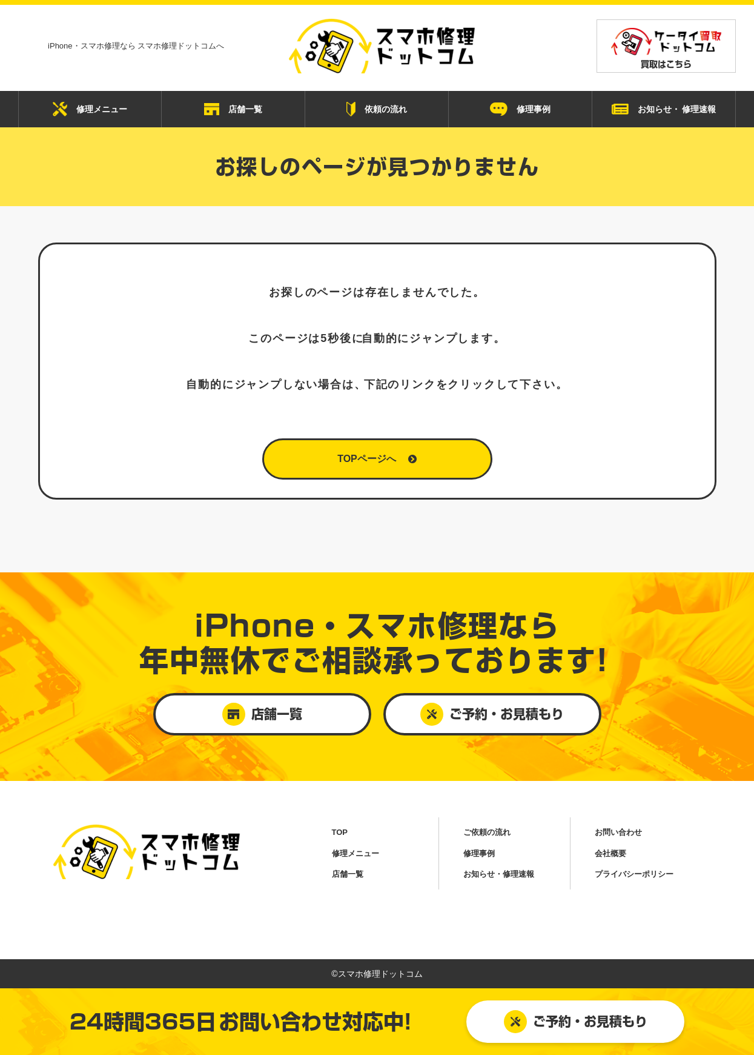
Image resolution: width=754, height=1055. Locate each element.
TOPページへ (377, 459)
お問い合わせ (618, 832)
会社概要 (610, 853)
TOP (340, 832)
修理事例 (520, 109)
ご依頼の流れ (487, 832)
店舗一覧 (233, 109)
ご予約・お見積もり (575, 1021)
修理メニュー (90, 109)
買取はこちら (666, 48)
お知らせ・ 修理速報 (664, 109)
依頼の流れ (376, 109)
